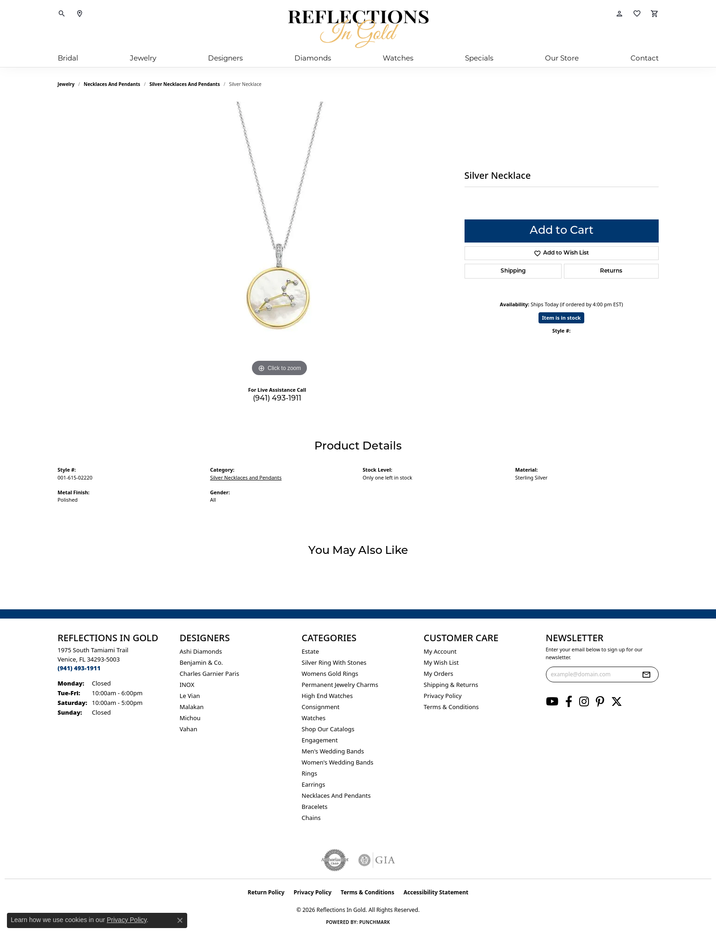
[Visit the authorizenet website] (335, 860)
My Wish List (441, 662)
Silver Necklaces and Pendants (184, 84)
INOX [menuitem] (187, 684)
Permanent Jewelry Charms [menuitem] (340, 684)
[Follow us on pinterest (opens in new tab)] (600, 701)
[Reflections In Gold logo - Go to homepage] (358, 29)
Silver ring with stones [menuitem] (334, 662)
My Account (440, 651)
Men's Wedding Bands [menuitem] (333, 751)
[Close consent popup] (180, 920)
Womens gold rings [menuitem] (330, 673)
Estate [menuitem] (310, 651)
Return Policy (266, 892)
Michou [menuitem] (190, 718)
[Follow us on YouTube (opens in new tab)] (552, 701)
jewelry (66, 84)
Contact (644, 58)
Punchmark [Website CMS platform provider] (374, 922)
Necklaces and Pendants (112, 84)
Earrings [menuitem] (313, 784)
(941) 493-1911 (277, 398)
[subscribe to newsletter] (646, 674)
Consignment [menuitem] (321, 707)
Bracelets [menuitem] (315, 806)
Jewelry (143, 58)
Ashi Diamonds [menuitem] (201, 651)
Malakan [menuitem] (192, 707)
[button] (62, 14)
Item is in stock (561, 317)
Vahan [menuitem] (188, 729)
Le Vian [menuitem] (190, 696)
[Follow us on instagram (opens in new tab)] (584, 701)
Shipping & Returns (451, 684)
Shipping (513, 271)
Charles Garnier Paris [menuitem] (209, 673)
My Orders (438, 673)
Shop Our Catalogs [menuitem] (328, 729)
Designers (225, 58)
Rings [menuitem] (310, 773)
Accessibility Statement (436, 892)
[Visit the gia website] (376, 860)
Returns (611, 271)
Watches (398, 58)
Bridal (68, 58)
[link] (79, 14)
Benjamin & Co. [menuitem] (201, 662)
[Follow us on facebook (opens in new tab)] (568, 701)
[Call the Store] (79, 668)
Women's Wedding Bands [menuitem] (337, 762)
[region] (279, 240)
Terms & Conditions (451, 707)
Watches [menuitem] (314, 718)
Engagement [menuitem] (320, 740)
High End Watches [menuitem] (327, 696)
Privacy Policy (443, 696)
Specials (479, 58)
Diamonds (312, 58)
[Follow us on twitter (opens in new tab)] (616, 701)
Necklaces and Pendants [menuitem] (336, 795)
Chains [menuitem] (311, 818)
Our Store (562, 58)
